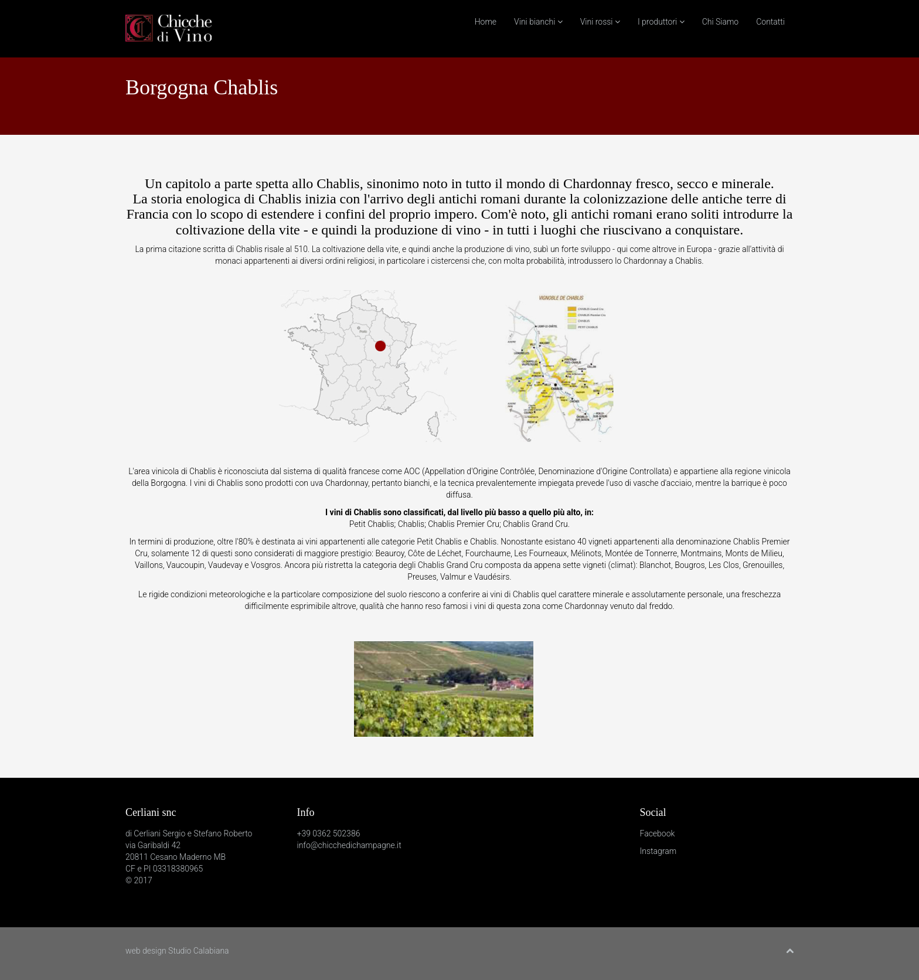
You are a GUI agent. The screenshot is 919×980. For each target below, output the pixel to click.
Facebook (657, 833)
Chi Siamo (720, 21)
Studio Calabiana (198, 950)
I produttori (661, 21)
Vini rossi (600, 21)
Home (485, 21)
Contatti (770, 21)
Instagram (658, 851)
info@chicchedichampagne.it (349, 845)
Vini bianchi (538, 21)
